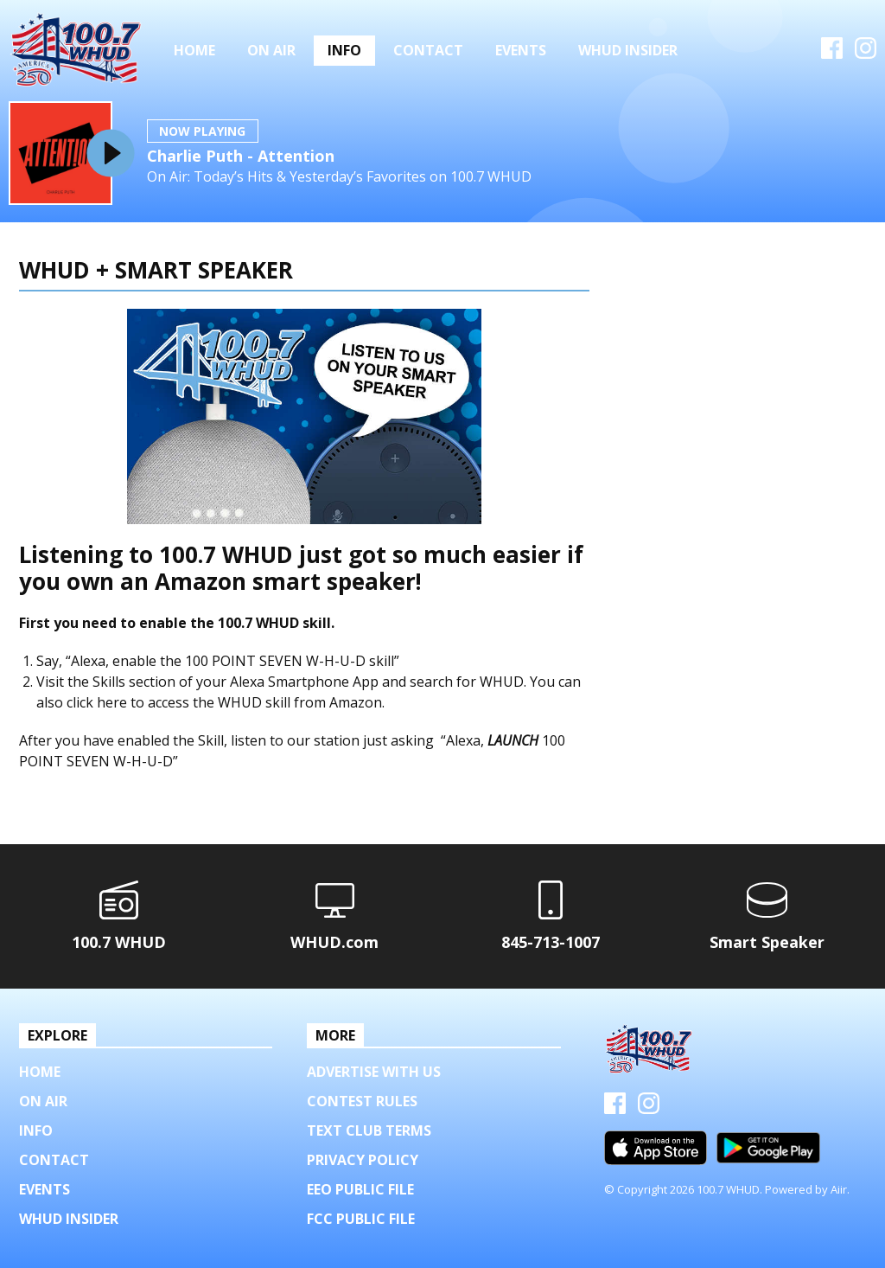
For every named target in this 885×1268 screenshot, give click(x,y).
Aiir (839, 1189)
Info (344, 50)
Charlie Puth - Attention (240, 155)
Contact (428, 50)
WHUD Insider (628, 50)
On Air (271, 50)
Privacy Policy (362, 1159)
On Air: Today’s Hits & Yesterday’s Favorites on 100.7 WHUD (339, 177)
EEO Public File (360, 1189)
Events (520, 50)
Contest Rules (362, 1101)
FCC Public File (361, 1218)
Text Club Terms (369, 1130)
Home (194, 50)
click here (97, 702)
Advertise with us (374, 1071)
